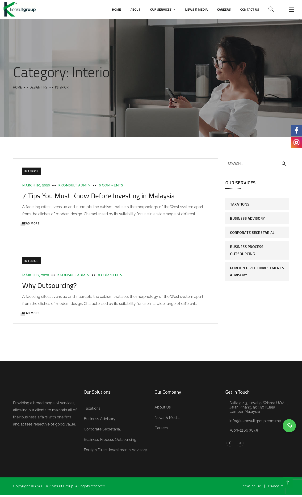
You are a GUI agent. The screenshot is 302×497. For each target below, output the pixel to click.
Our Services (161, 9)
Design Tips (38, 87)
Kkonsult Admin (75, 186)
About (135, 9)
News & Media (196, 9)
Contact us (249, 9)
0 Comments (111, 186)
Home (116, 9)
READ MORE (31, 224)
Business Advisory (247, 218)
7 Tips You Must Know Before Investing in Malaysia (99, 196)
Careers (224, 9)
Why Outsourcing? (50, 287)
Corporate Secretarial (252, 232)
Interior (32, 171)
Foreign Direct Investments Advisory (257, 271)
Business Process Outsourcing (246, 250)
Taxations (239, 204)
